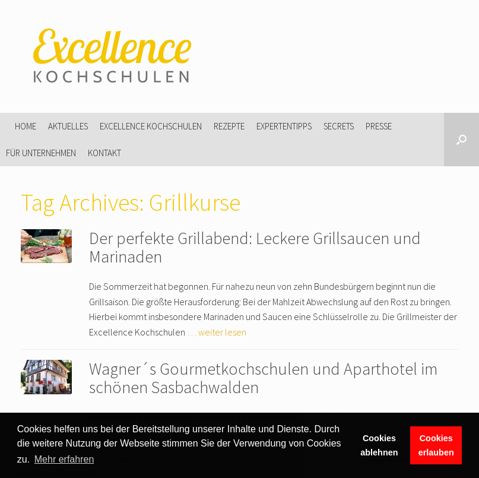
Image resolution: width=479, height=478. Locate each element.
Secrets (338, 126)
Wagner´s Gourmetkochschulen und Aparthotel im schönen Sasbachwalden (263, 378)
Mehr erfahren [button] (64, 459)
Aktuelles (68, 126)
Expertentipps (284, 126)
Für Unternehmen (41, 153)
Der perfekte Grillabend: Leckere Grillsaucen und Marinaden (255, 247)
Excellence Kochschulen (151, 126)
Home (25, 126)
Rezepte (229, 126)
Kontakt (104, 153)
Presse (379, 126)
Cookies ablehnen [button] (379, 445)
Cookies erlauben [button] (436, 445)
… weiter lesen (216, 332)
